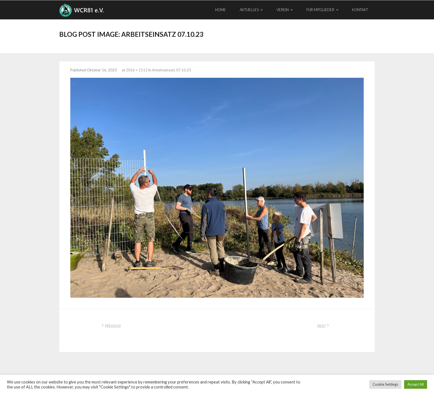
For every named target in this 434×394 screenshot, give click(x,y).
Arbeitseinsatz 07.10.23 (171, 70)
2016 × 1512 (137, 70)
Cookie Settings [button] (385, 384)
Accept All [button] (415, 384)
